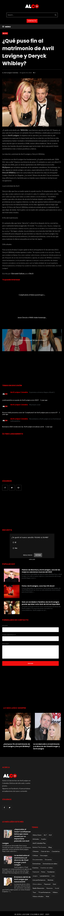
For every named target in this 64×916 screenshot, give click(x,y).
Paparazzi (47, 884)
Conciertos (56, 851)
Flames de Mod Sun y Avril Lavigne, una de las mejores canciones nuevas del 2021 (41, 571)
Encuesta (48, 859)
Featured (36, 872)
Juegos (35, 876)
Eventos (35, 868)
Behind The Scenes (39, 847)
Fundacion (51, 872)
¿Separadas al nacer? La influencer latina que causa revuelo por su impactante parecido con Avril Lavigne (16, 836)
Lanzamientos (44, 876)
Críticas (35, 855)
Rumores (49, 888)
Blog (5, 33)
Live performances (39, 880)
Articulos (36, 839)
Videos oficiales (38, 896)
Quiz (54, 884)
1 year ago (43, 400)
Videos (55, 892)
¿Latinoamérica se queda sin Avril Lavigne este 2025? (20, 400)
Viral (47, 896)
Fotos (43, 872)
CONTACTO (32, 21)
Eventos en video (47, 868)
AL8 (50, 835)
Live (53, 876)
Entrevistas (37, 864)
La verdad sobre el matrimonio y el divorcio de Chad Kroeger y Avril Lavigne (46, 746)
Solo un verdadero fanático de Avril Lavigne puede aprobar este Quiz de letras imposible (41, 603)
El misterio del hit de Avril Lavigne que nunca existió (22, 879)
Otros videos (37, 884)
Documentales (38, 859)
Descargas (44, 855)
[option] (17, 729)
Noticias (50, 880)
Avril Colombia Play (39, 843)
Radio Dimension (38, 888)
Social (57, 888)
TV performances (44, 892)
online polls (32, 559)
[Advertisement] (21, 509)
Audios (43, 839)
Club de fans (45, 851)
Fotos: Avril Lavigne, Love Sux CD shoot (38, 586)
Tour (34, 892)
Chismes (36, 851)
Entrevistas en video (50, 864)
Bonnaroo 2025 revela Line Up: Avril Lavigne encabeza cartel (23, 427)
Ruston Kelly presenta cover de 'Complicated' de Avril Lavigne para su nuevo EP (30, 412)
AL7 (45, 835)
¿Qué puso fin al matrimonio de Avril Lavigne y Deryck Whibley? (16, 745)
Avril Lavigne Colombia (11, 73)
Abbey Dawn (37, 835)
